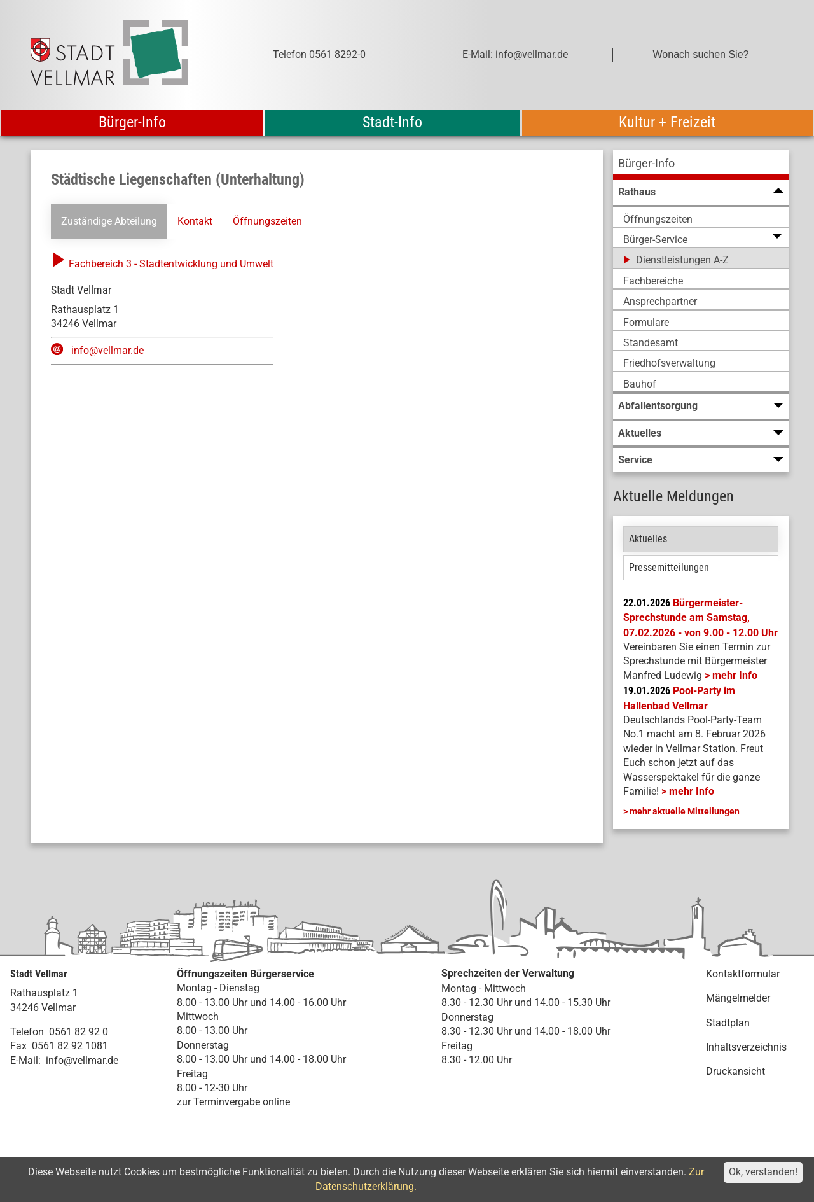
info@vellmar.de (107, 350)
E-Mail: (25, 1060)
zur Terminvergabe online (233, 1102)
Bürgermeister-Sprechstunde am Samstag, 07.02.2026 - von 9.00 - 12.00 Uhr (700, 618)
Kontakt (194, 221)
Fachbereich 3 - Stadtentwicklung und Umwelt (162, 264)
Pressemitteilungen (669, 567)
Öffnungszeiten (267, 221)
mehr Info (734, 675)
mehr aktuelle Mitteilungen (685, 811)
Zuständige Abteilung (109, 221)
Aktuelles (648, 539)
